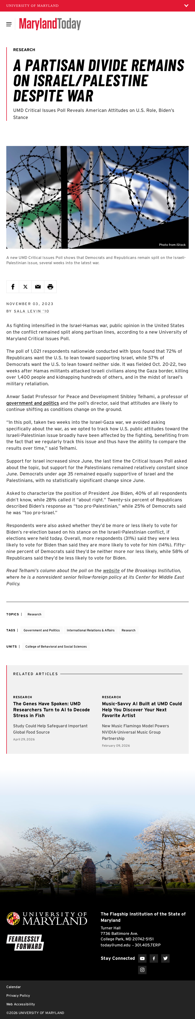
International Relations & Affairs (91, 630)
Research (34, 614)
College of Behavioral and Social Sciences (56, 646)
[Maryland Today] (50, 24)
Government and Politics (42, 630)
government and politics (32, 403)
